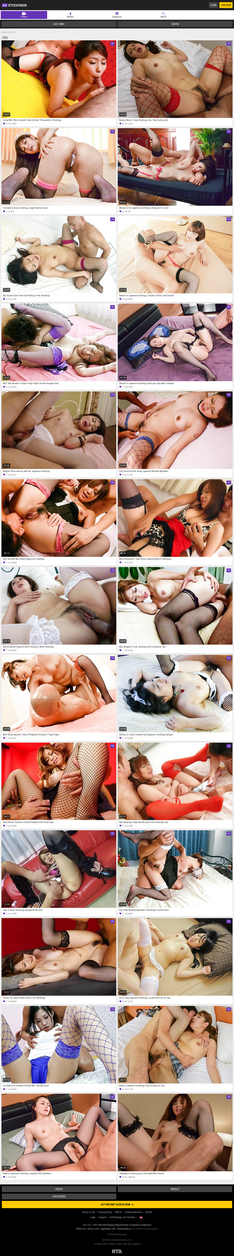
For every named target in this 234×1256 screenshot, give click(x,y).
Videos (24, 17)
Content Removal (133, 1212)
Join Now (226, 5)
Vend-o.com (93, 1229)
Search (163, 17)
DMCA (118, 1212)
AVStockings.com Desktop (122, 1217)
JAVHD (148, 1212)
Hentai (175, 24)
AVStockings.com (14, 5)
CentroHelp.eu (124, 1229)
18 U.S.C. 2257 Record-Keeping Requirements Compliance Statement (117, 1225)
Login (213, 5)
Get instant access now (117, 1204)
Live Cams (59, 24)
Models (70, 17)
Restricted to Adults (117, 1251)
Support (102, 1217)
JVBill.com (81, 1229)
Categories (117, 17)
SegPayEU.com (108, 1229)
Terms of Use (88, 1212)
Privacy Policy (105, 1212)
